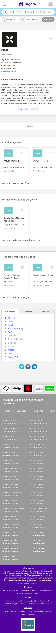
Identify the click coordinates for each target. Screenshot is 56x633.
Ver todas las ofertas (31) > (15, 297)
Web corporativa (8, 71)
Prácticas (43, 601)
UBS (10, 353)
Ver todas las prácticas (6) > (15, 183)
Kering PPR (13, 357)
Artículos (6, 590)
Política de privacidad (24, 593)
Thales (11, 350)
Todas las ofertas (9, 601)
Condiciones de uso (45, 590)
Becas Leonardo (32, 604)
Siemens (12, 343)
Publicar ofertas (45, 604)
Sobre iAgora (15, 590)
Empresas (48, 19)
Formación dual (13, 19)
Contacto (36, 593)
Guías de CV (20, 604)
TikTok (11, 346)
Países (7, 411)
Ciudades (21, 411)
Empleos (35, 601)
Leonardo (12, 335)
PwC (10, 332)
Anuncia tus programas (31, 611)
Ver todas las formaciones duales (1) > (21, 240)
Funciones (38, 411)
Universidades (10, 611)
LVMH (10, 321)
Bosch (10, 325)
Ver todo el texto (28, 109)
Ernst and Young (15, 328)
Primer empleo (31, 19)
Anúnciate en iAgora (29, 590)
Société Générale (16, 339)
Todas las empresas (24, 601)
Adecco (11, 318)
